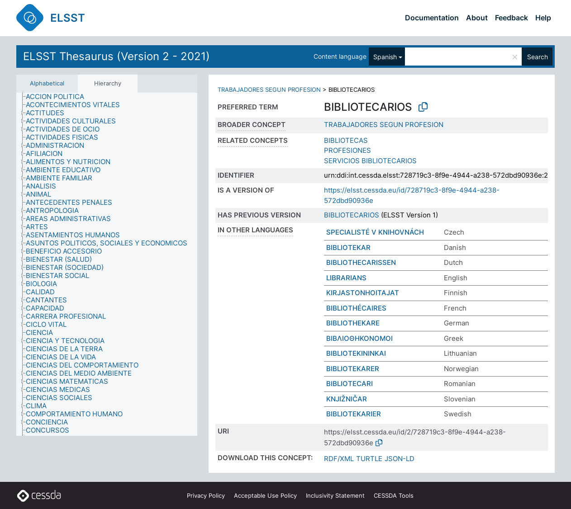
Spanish (385, 57)
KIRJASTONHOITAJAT (362, 292)
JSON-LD (399, 458)
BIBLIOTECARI (349, 383)
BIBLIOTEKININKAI (356, 353)
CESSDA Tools (394, 495)
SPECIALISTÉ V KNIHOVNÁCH (375, 232)
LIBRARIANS (346, 277)
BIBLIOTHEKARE (353, 323)
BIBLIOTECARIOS (351, 215)
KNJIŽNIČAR (346, 399)
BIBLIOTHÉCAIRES (356, 308)
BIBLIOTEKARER (352, 368)
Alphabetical (47, 83)
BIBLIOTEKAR (348, 247)
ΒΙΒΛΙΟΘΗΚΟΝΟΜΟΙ (359, 338)
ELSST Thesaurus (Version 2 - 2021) (116, 56)
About (477, 17)
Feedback (511, 17)
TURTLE (369, 458)
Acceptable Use (265, 495)
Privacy (206, 495)
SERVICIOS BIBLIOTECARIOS (370, 160)
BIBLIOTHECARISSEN (361, 262)
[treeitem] (58, 97)
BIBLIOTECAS (346, 140)
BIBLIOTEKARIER (353, 414)
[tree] (106, 264)
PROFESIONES (347, 150)
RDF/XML (339, 458)
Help (543, 17)
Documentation (432, 17)
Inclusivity (335, 495)
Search (537, 57)
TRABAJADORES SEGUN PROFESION (269, 89)
